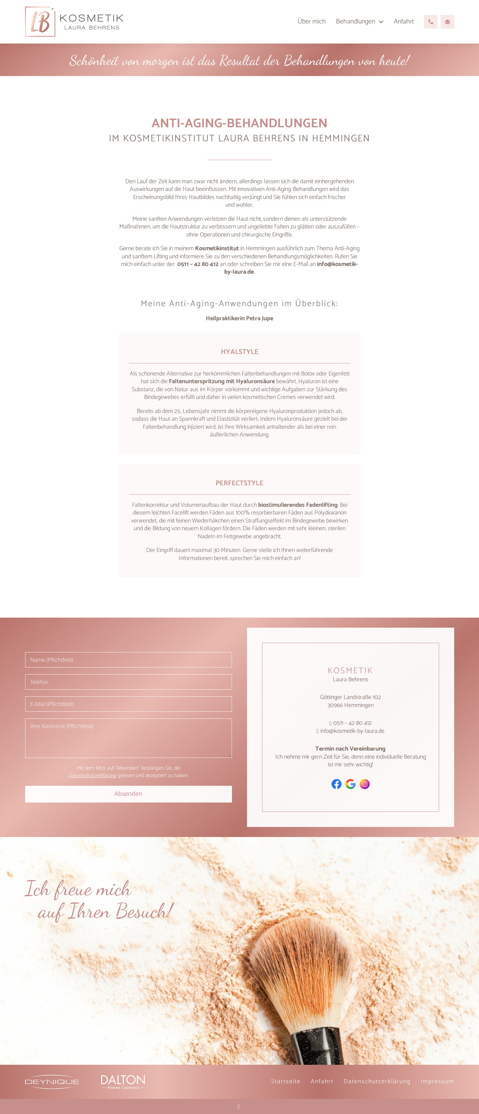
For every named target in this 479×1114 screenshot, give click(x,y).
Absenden (128, 793)
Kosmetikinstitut (217, 248)
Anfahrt (404, 21)
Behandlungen (355, 21)
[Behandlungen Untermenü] (381, 21)
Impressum (437, 1081)
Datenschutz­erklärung (377, 1081)
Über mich (312, 21)
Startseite (286, 1081)
